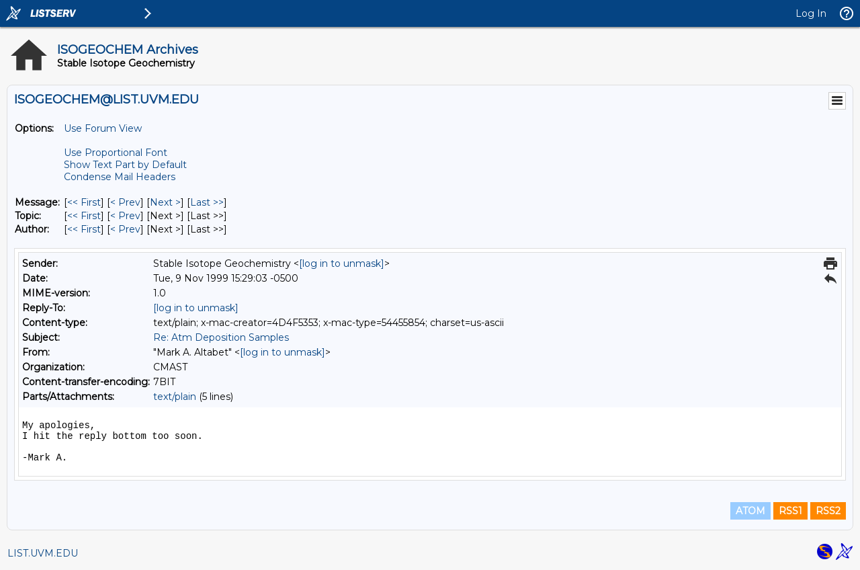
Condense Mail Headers (119, 177)
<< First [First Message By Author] (84, 229)
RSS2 (828, 511)
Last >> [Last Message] (207, 202)
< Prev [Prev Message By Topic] (125, 216)
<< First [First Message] (84, 202)
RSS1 (790, 511)
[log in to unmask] (341, 263)
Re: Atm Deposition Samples (221, 337)
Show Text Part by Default (125, 165)
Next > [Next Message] (165, 202)
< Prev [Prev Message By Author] (125, 229)
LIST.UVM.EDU (42, 553)
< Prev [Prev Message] (125, 202)
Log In (811, 13)
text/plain (174, 397)
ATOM (750, 511)
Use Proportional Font (115, 153)
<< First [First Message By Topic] (84, 216)
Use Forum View (103, 128)
